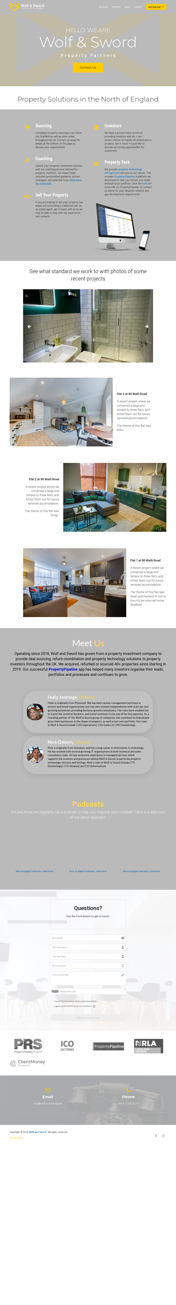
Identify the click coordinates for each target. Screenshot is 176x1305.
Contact (138, 7)
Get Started (156, 7)
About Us (103, 7)
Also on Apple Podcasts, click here (34, 871)
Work (127, 7)
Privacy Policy (17, 1138)
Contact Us (88, 67)
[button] (33, 325)
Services (116, 7)
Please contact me (88, 1017)
